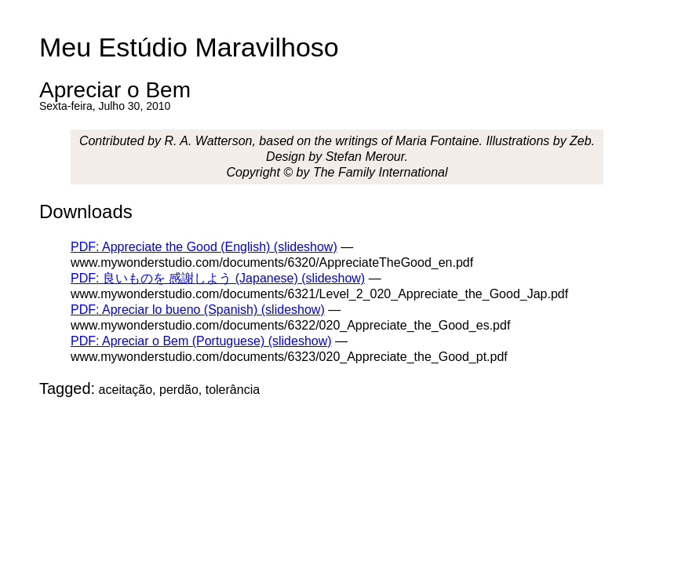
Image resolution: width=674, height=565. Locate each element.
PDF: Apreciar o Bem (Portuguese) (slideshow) (201, 341)
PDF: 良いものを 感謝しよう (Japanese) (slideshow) (218, 278)
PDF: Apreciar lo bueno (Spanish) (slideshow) (198, 309)
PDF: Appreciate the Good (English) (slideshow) (204, 246)
